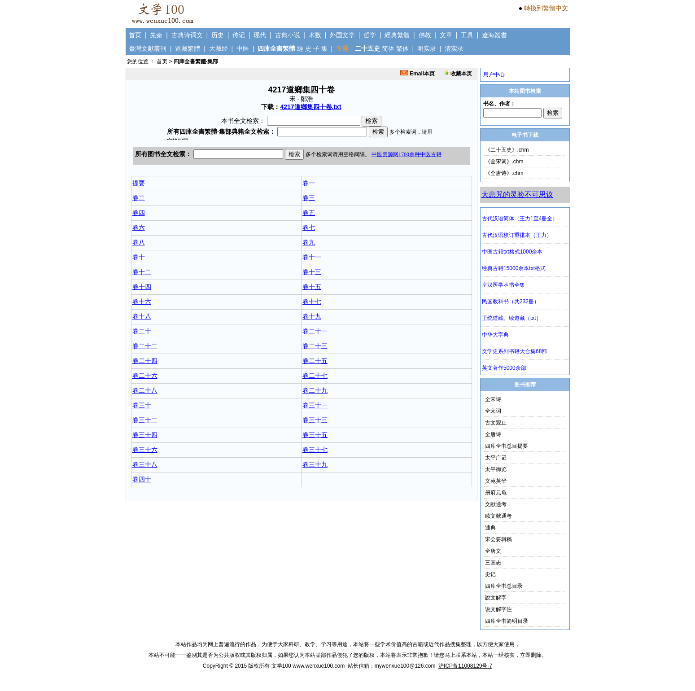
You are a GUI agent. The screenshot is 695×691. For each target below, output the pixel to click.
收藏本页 (458, 73)
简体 (388, 48)
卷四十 (141, 479)
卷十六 (141, 301)
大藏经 (218, 48)
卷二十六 (144, 375)
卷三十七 (315, 449)
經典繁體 (397, 35)
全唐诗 (493, 434)
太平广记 (496, 458)
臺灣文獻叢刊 (147, 48)
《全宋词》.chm (504, 161)
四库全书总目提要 (506, 446)
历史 (217, 35)
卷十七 (311, 301)
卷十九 (311, 316)
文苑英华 (496, 481)
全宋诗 (493, 399)
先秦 (156, 35)
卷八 (138, 242)
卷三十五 (315, 434)
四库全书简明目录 (506, 621)
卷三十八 (144, 464)
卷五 (308, 212)
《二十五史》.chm (507, 150)
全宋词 (493, 411)
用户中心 (494, 74)
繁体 (402, 48)
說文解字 (496, 598)
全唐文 (493, 551)
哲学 (369, 35)
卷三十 (141, 405)
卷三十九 (315, 464)
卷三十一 (315, 405)
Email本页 (417, 73)
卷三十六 (144, 449)
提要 (138, 183)
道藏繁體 (187, 48)
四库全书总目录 (504, 586)
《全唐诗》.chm (504, 173)
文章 (446, 35)
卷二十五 (315, 360)
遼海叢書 (494, 35)
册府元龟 (496, 493)
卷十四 (141, 286)
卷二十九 (315, 390)
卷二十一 (315, 331)
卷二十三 (315, 346)
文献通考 (496, 504)
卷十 (138, 257)
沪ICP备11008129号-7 (465, 666)
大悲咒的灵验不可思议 (517, 194)
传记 (238, 35)
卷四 (138, 212)
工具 (467, 35)
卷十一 (311, 257)
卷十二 (141, 272)
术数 (315, 35)
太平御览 (496, 469)
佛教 (425, 35)
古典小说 (287, 35)
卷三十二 (144, 420)
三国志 (493, 563)
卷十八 (141, 316)
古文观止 (496, 423)
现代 (260, 35)
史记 (490, 574)
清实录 (454, 48)
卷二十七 (315, 375)
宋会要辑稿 (498, 539)
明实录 (426, 48)
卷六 (138, 227)
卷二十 (141, 331)
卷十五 (311, 286)
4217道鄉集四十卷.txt (310, 106)
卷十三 (311, 272)
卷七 (308, 227)
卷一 (308, 183)
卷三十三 (315, 420)
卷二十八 (144, 390)
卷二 (138, 197)
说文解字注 (498, 609)
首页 (135, 35)
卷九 (308, 242)
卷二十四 (144, 360)
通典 (490, 528)
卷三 (308, 197)
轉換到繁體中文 (546, 8)
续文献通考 (498, 516)
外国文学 (342, 35)
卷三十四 (144, 434)
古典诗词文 (187, 35)
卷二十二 (144, 346)
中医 (242, 48)
